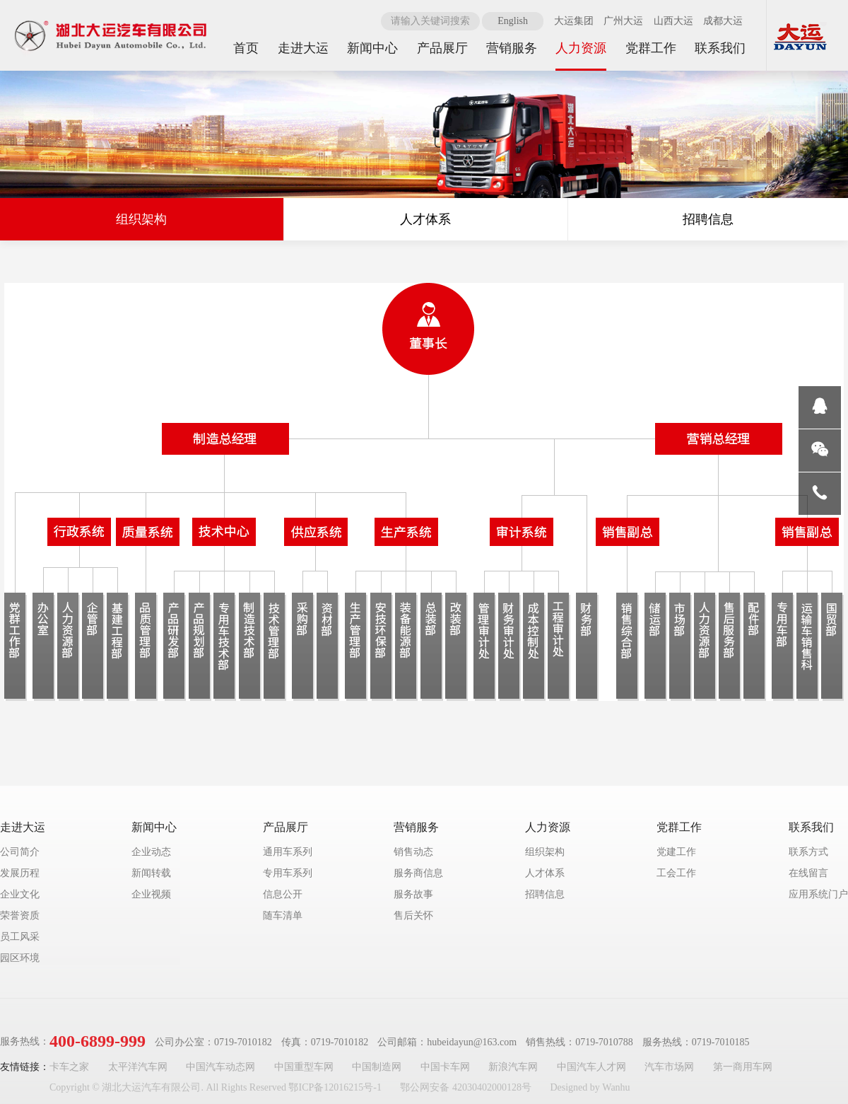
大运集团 (574, 21)
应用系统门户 (818, 894)
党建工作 (676, 852)
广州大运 (623, 21)
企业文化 (20, 894)
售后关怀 (413, 915)
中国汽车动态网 (220, 1067)
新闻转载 (151, 873)
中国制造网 (376, 1067)
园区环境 (20, 958)
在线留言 (808, 873)
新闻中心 (154, 827)
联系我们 (811, 827)
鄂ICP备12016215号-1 (334, 1087)
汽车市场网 (669, 1067)
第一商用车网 (742, 1067)
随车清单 (282, 915)
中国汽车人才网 (591, 1067)
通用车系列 (287, 852)
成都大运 (723, 21)
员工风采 (20, 936)
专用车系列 (287, 873)
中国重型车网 (304, 1067)
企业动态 (151, 852)
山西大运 (673, 21)
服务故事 (413, 894)
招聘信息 (708, 219)
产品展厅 (285, 827)
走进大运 (22, 827)
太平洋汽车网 (137, 1067)
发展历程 (20, 873)
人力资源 (547, 827)
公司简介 (20, 852)
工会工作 (676, 873)
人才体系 (425, 219)
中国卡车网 (445, 1067)
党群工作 (679, 827)
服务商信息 (418, 873)
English (512, 21)
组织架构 (141, 219)
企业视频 (151, 894)
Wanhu (616, 1087)
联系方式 (808, 852)
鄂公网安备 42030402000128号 (465, 1087)
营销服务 (416, 827)
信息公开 (282, 894)
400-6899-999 (97, 1041)
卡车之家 (69, 1067)
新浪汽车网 (513, 1067)
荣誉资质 (20, 915)
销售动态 (413, 852)
